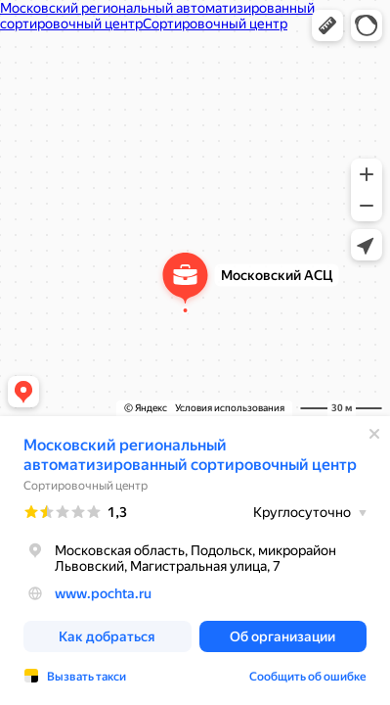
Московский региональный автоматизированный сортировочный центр (190, 455)
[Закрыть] (374, 434)
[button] (327, 25)
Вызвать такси (86, 676)
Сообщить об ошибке (308, 676)
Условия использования (229, 407)
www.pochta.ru (103, 593)
